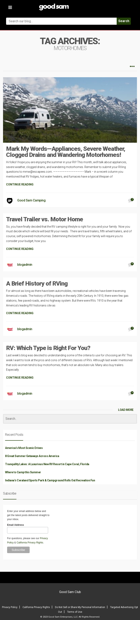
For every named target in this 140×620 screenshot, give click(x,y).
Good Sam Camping (31, 200)
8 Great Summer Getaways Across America (32, 456)
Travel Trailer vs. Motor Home (44, 219)
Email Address (15, 525)
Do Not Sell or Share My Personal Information (80, 607)
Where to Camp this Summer (23, 472)
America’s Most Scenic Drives (24, 448)
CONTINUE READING (19, 184)
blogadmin (24, 265)
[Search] (70, 419)
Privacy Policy (9, 607)
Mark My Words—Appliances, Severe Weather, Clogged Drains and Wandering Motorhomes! (65, 151)
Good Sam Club (70, 592)
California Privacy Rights (30, 542)
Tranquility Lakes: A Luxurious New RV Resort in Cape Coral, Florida (47, 464)
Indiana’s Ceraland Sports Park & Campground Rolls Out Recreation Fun (50, 480)
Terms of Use (74, 611)
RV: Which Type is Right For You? (48, 347)
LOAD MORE (126, 409)
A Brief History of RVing (37, 283)
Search (123, 21)
